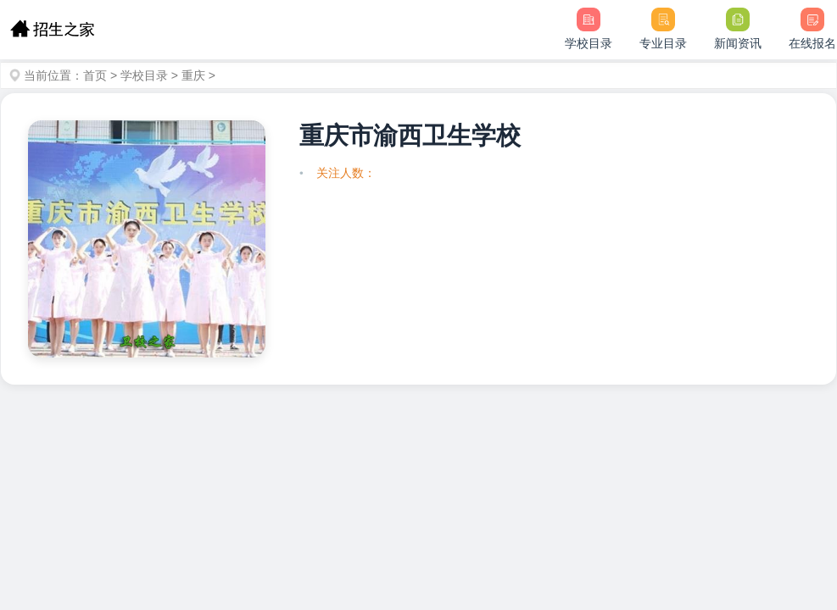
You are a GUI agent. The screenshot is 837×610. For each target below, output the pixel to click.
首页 (95, 75)
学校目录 (144, 75)
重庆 (193, 75)
